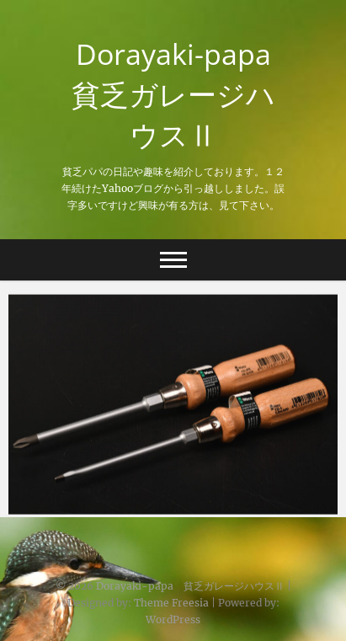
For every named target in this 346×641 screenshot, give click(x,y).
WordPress (173, 619)
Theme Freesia (171, 602)
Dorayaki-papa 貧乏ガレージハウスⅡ (178, 94)
